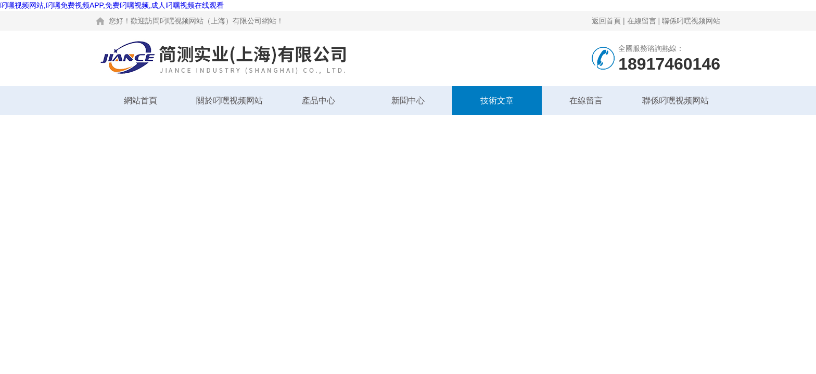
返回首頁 (606, 21)
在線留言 (641, 21)
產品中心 (318, 100)
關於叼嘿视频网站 (229, 100)
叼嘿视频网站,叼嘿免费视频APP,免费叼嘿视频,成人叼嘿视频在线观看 (112, 5)
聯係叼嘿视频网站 (691, 21)
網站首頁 (140, 100)
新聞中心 (408, 100)
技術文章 (497, 100)
